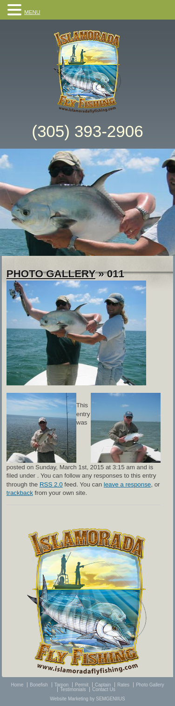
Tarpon (61, 684)
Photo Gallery (51, 274)
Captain (103, 684)
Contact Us (103, 689)
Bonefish (39, 684)
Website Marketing (69, 698)
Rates (123, 684)
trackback (20, 492)
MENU (32, 12)
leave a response (127, 484)
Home (17, 684)
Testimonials (73, 689)
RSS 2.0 (51, 484)
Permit (81, 684)
